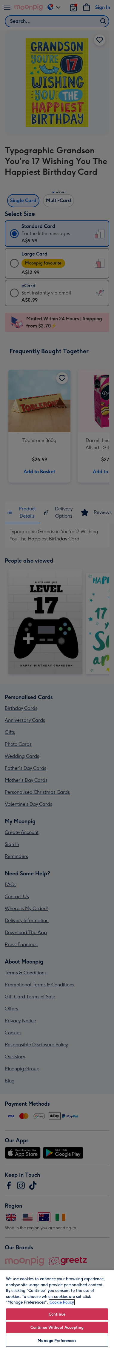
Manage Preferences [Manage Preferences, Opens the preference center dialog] (57, 1340)
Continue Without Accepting (57, 1327)
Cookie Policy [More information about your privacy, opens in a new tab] (62, 1302)
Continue (57, 1314)
